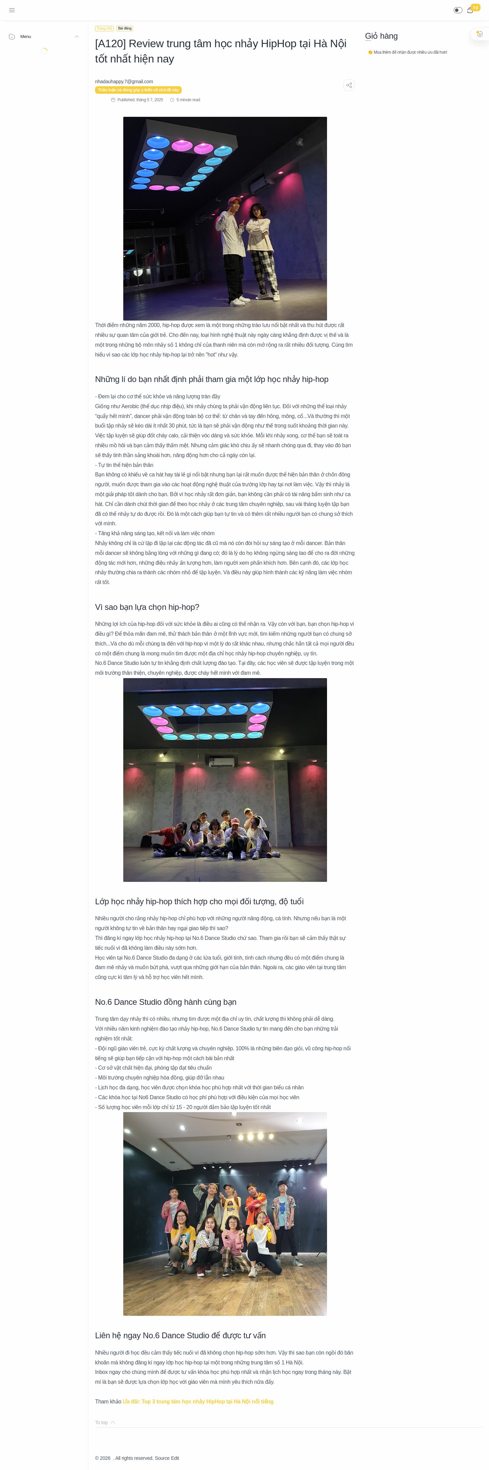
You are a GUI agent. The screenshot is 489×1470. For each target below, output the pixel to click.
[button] (458, 10)
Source (162, 1458)
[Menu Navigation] (11, 10)
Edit (175, 1458)
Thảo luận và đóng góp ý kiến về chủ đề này (138, 90)
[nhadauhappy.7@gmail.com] (124, 81)
